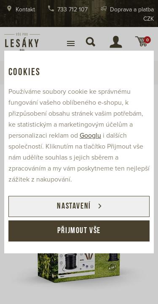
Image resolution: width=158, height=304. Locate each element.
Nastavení (74, 206)
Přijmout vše (79, 231)
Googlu (90, 135)
